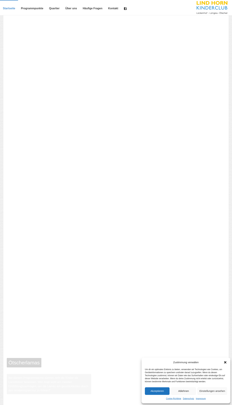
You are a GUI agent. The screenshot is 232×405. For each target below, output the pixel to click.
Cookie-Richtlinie (173, 398)
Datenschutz (188, 398)
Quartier (54, 8)
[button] (225, 362)
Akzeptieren (157, 390)
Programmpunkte (32, 8)
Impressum (201, 398)
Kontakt (113, 8)
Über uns (71, 8)
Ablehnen (183, 390)
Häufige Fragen (92, 8)
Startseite (9, 8)
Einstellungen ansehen (212, 390)
